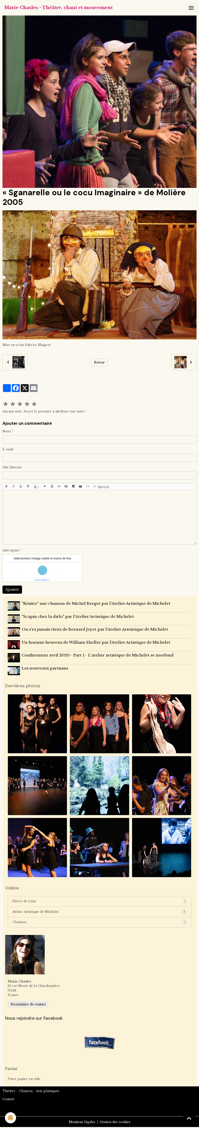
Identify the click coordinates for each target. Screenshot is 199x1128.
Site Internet (12, 467)
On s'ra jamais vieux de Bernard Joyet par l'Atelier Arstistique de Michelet (95, 629)
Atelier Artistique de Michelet (99, 911)
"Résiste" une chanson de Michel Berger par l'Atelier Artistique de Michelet (96, 603)
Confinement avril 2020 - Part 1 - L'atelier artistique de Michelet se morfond (98, 655)
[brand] (58, 7)
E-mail (8, 449)
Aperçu (101, 486)
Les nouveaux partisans (45, 668)
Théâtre (8, 1091)
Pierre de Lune (99, 901)
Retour (99, 362)
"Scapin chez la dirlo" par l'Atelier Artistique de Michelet (78, 616)
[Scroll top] (189, 1118)
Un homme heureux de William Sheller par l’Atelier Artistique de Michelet (96, 642)
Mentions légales (82, 1122)
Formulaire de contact (28, 1004)
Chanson (99, 922)
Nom (6, 431)
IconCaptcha (41, 580)
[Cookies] (10, 1117)
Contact (8, 1099)
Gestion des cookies (115, 1122)
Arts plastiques (47, 1091)
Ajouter (12, 589)
